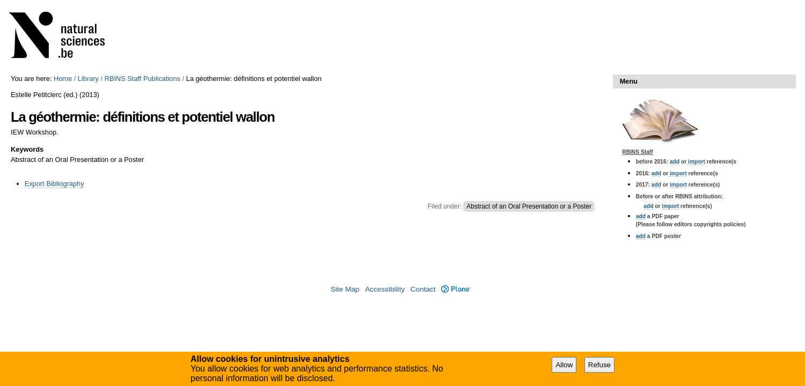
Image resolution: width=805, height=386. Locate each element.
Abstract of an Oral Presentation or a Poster (528, 206)
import (695, 162)
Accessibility (385, 289)
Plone (456, 289)
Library (88, 79)
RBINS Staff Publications (142, 79)
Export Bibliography (54, 184)
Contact (423, 289)
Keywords (27, 149)
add (674, 162)
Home (63, 79)
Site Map (345, 289)
